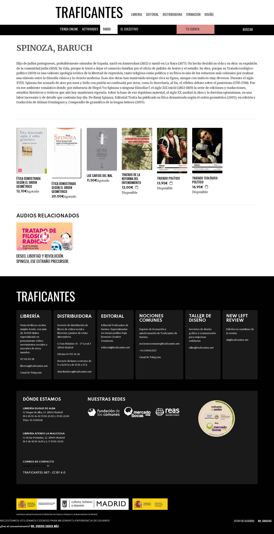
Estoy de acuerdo (244, 521)
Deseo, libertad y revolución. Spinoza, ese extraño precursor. (42, 258)
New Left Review (237, 318)
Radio (107, 29)
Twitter (153, 29)
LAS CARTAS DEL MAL (99, 176)
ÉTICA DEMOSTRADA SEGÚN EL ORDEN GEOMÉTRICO (28, 182)
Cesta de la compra (208, 29)
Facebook (144, 29)
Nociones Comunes (151, 318)
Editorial (152, 14)
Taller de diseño (200, 318)
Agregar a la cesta (137, 187)
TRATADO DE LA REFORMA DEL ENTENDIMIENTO (131, 179)
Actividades (90, 29)
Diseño (209, 14)
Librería (30, 316)
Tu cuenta (192, 29)
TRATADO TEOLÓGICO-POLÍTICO (205, 180)
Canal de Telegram (31, 372)
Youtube (172, 29)
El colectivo (129, 29)
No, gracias (265, 521)
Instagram (162, 29)
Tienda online (69, 29)
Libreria (136, 14)
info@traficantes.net (36, 465)
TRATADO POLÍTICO (168, 178)
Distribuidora (172, 14)
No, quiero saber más (45, 526)
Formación (193, 14)
